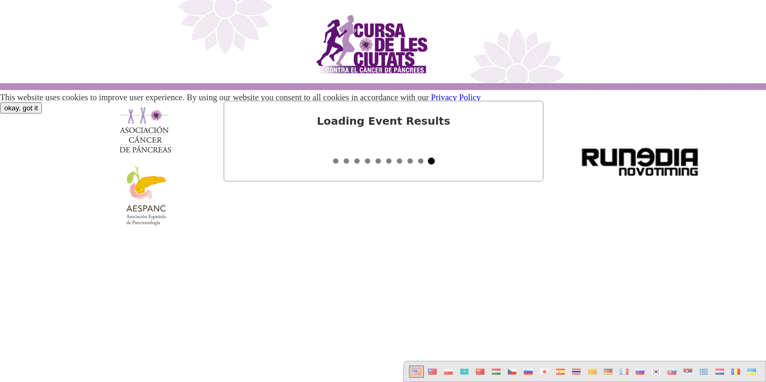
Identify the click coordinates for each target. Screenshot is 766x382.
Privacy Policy (456, 97)
